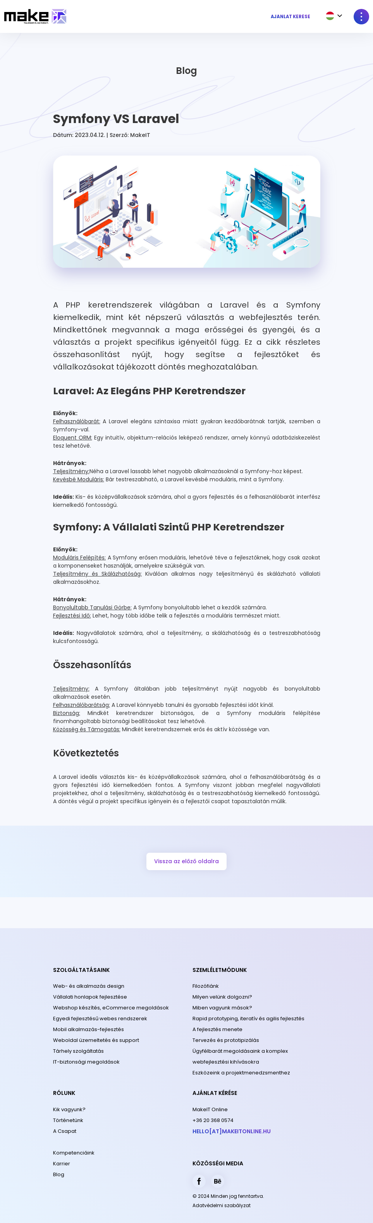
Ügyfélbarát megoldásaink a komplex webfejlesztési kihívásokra (240, 1056)
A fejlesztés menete (217, 1029)
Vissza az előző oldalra (186, 861)
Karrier (61, 1163)
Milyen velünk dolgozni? (222, 997)
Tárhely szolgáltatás (78, 1051)
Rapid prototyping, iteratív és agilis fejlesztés (248, 1018)
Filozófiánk (206, 986)
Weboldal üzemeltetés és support (96, 1040)
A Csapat (64, 1131)
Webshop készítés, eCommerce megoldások (111, 1007)
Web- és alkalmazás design (88, 986)
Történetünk (68, 1120)
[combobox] (332, 16)
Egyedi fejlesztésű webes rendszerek (100, 1018)
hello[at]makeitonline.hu (232, 1131)
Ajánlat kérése (290, 16)
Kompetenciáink (74, 1152)
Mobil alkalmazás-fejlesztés (88, 1029)
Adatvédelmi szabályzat (222, 1205)
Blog (58, 1174)
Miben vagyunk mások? (222, 1007)
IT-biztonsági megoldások (86, 1062)
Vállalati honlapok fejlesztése (90, 997)
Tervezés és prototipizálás (226, 1040)
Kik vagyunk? (69, 1109)
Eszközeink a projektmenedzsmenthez (241, 1072)
